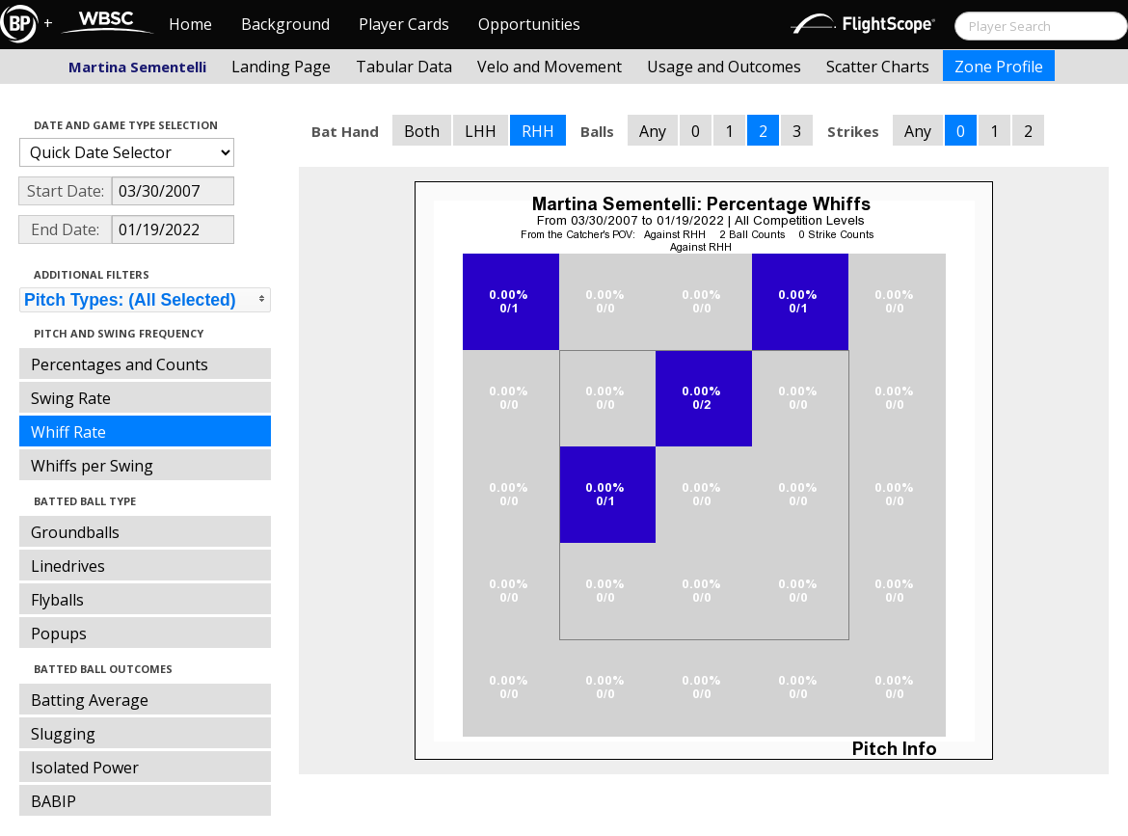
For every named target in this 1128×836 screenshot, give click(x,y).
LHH (481, 131)
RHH (538, 131)
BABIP (53, 801)
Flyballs (57, 599)
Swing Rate (71, 398)
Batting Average (89, 700)
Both (422, 131)
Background (285, 24)
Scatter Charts (877, 66)
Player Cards (404, 24)
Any (652, 131)
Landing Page (281, 66)
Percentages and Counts (119, 364)
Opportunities (529, 24)
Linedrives (68, 566)
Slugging (63, 733)
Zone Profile (998, 66)
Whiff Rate (68, 432)
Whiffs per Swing (92, 465)
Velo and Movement (549, 66)
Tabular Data (404, 66)
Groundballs (75, 532)
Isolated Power (85, 767)
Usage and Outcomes (724, 66)
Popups (59, 633)
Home (190, 24)
